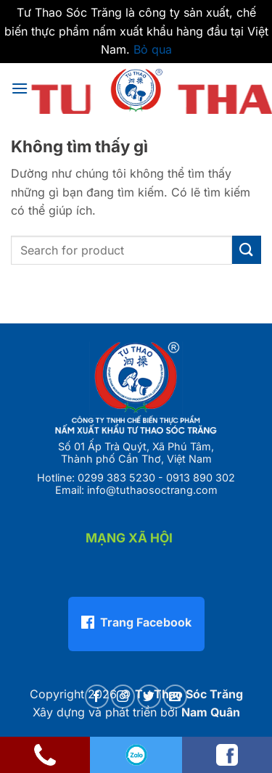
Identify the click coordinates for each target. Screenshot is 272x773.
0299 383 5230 (116, 477)
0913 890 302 (200, 477)
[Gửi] (246, 250)
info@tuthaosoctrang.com (152, 490)
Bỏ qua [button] (152, 49)
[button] (19, 88)
